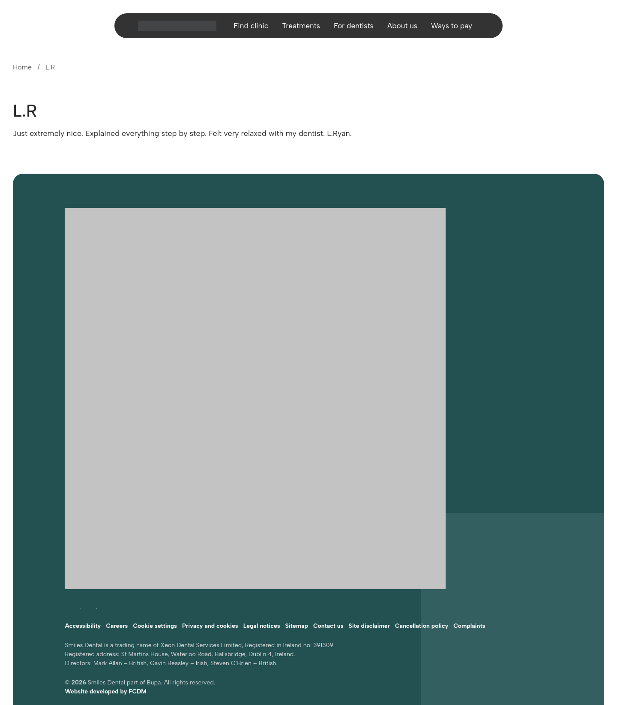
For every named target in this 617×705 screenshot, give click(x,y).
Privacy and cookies (210, 583)
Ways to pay (455, 27)
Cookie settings (155, 583)
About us (404, 27)
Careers (117, 583)
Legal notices (261, 583)
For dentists (353, 27)
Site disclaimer (369, 583)
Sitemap (296, 583)
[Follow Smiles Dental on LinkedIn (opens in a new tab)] (96, 564)
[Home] (173, 27)
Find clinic (247, 27)
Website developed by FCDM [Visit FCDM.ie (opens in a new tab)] (105, 649)
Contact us (328, 583)
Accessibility (83, 583)
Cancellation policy (421, 583)
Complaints (469, 583)
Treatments (299, 27)
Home (22, 67)
